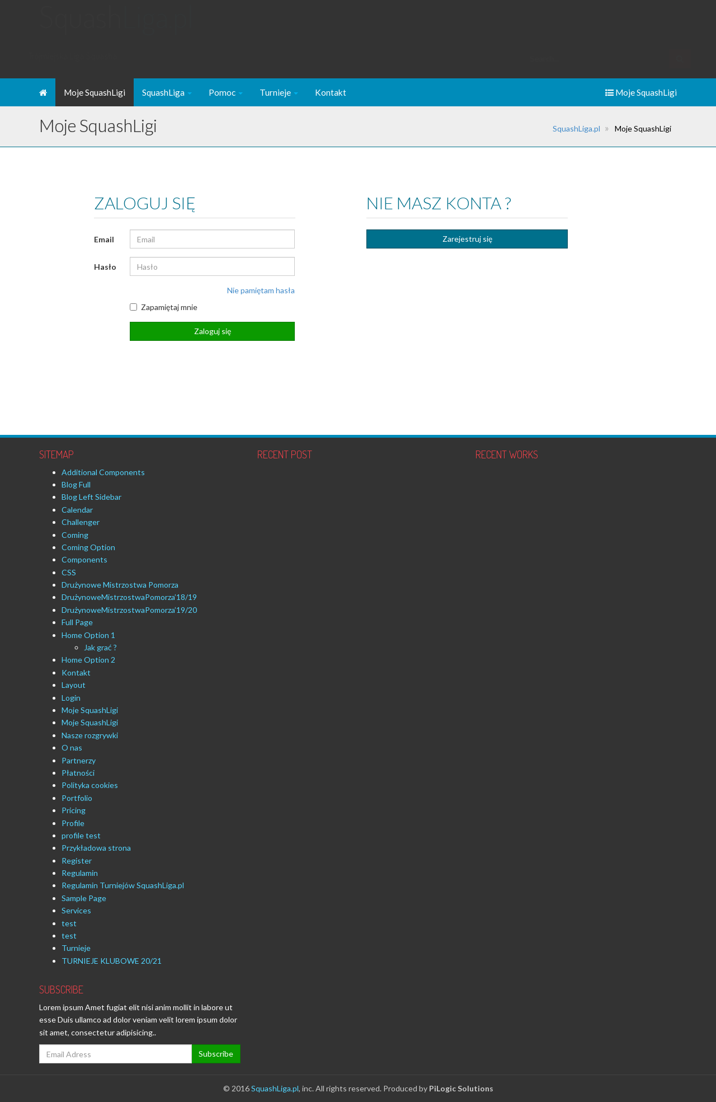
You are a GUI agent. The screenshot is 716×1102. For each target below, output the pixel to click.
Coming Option (88, 547)
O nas (72, 747)
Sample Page (84, 898)
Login (71, 697)
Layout (74, 685)
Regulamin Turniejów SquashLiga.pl (123, 885)
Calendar (77, 509)
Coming (75, 535)
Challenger (81, 522)
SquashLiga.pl (576, 128)
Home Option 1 (88, 635)
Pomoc (226, 92)
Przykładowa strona (96, 847)
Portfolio (77, 798)
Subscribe (216, 1053)
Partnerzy (79, 760)
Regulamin (80, 873)
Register (77, 860)
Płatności (78, 772)
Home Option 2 (88, 659)
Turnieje (279, 92)
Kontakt (330, 92)
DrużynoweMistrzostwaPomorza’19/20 (129, 610)
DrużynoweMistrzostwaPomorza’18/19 (129, 597)
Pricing (74, 810)
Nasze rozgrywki (90, 735)
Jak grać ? (100, 647)
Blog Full (76, 484)
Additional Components (103, 472)
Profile (73, 823)
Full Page (77, 622)
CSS (69, 572)
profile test (81, 835)
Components (84, 559)
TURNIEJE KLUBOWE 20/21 (112, 960)
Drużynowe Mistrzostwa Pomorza (120, 584)
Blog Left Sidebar (91, 496)
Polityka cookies (90, 785)
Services (76, 910)
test (69, 923)
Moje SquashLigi (94, 92)
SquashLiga (167, 92)
